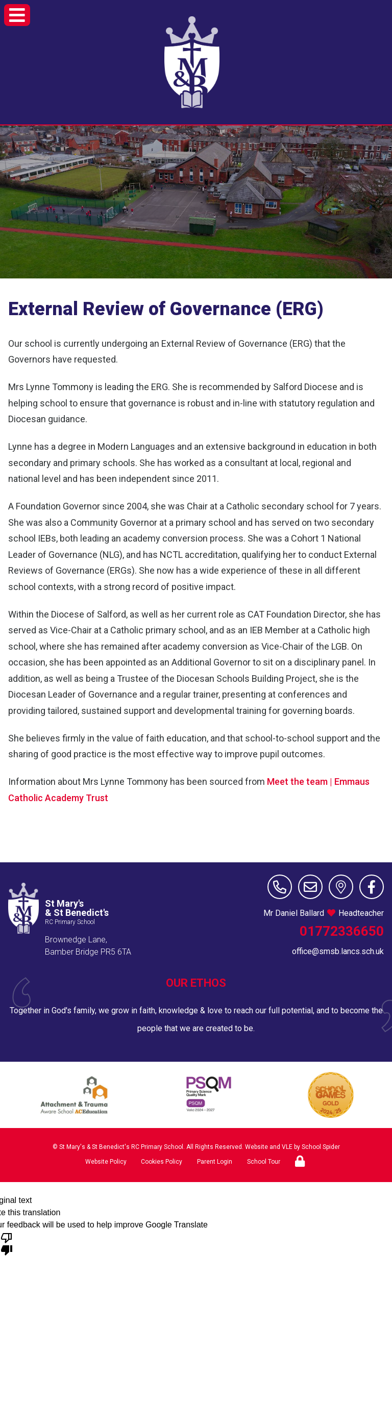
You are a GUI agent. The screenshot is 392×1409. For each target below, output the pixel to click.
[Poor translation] (7, 1243)
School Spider (321, 1146)
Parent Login (214, 1161)
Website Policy (106, 1161)
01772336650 (342, 931)
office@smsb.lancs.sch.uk (338, 951)
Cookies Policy (161, 1161)
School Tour (263, 1161)
